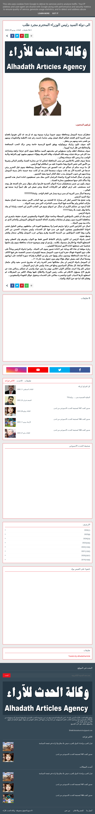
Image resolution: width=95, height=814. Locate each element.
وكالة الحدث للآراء (9, 811)
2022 (85, 547)
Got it (55, 13)
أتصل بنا (89, 811)
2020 (85, 556)
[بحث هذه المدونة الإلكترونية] (51, 675)
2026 (87, 530)
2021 (85, 551)
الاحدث (20, 381)
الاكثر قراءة (10, 381)
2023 (86, 543)
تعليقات (28, 381)
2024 (86, 539)
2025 (87, 534)
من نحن (67, 811)
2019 (85, 560)
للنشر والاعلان (78, 811)
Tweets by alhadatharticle (79, 656)
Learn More (44, 13)
